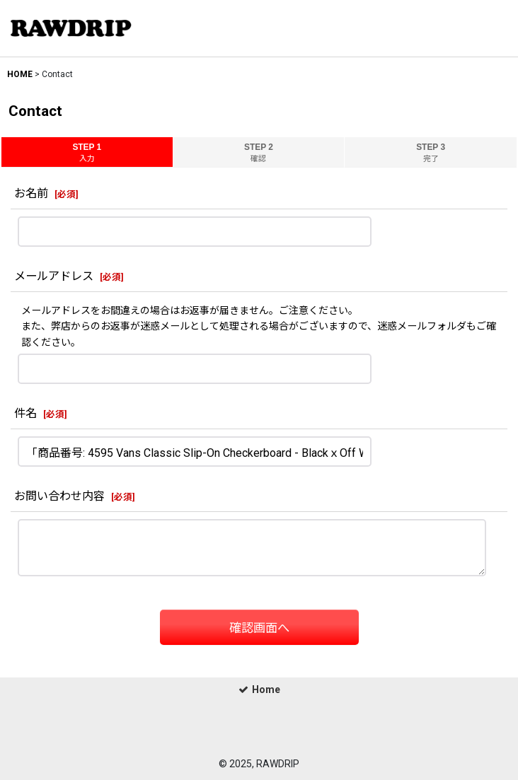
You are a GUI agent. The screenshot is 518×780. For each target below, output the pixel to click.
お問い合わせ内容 (59, 496)
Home (259, 689)
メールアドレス (53, 276)
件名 (25, 413)
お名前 (31, 193)
